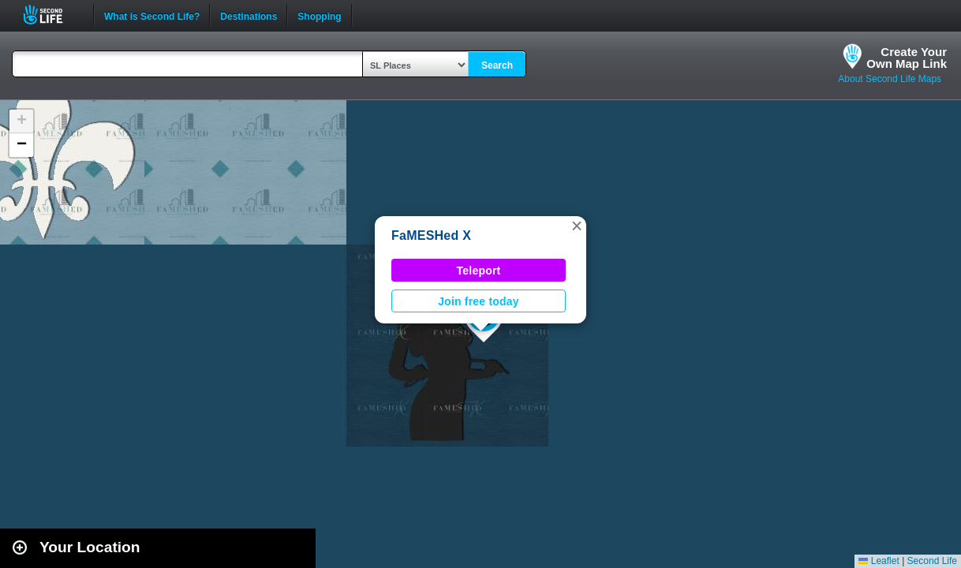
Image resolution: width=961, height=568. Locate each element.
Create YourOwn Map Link (906, 57)
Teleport (479, 270)
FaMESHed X (431, 235)
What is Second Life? (152, 15)
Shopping (319, 15)
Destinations (248, 15)
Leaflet (878, 560)
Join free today (478, 301)
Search (497, 65)
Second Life (51, 14)
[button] (576, 225)
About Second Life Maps (889, 78)
